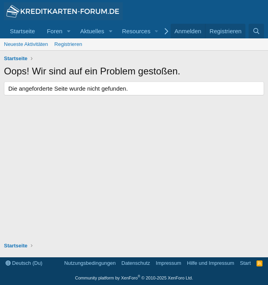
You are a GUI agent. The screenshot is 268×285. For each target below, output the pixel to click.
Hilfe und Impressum (210, 263)
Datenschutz (136, 263)
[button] (68, 31)
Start (245, 263)
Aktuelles (92, 31)
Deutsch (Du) (24, 263)
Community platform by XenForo (134, 278)
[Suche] (256, 31)
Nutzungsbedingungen (90, 263)
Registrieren (68, 44)
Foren (54, 31)
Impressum (168, 263)
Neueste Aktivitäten (26, 44)
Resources (136, 31)
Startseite (22, 31)
